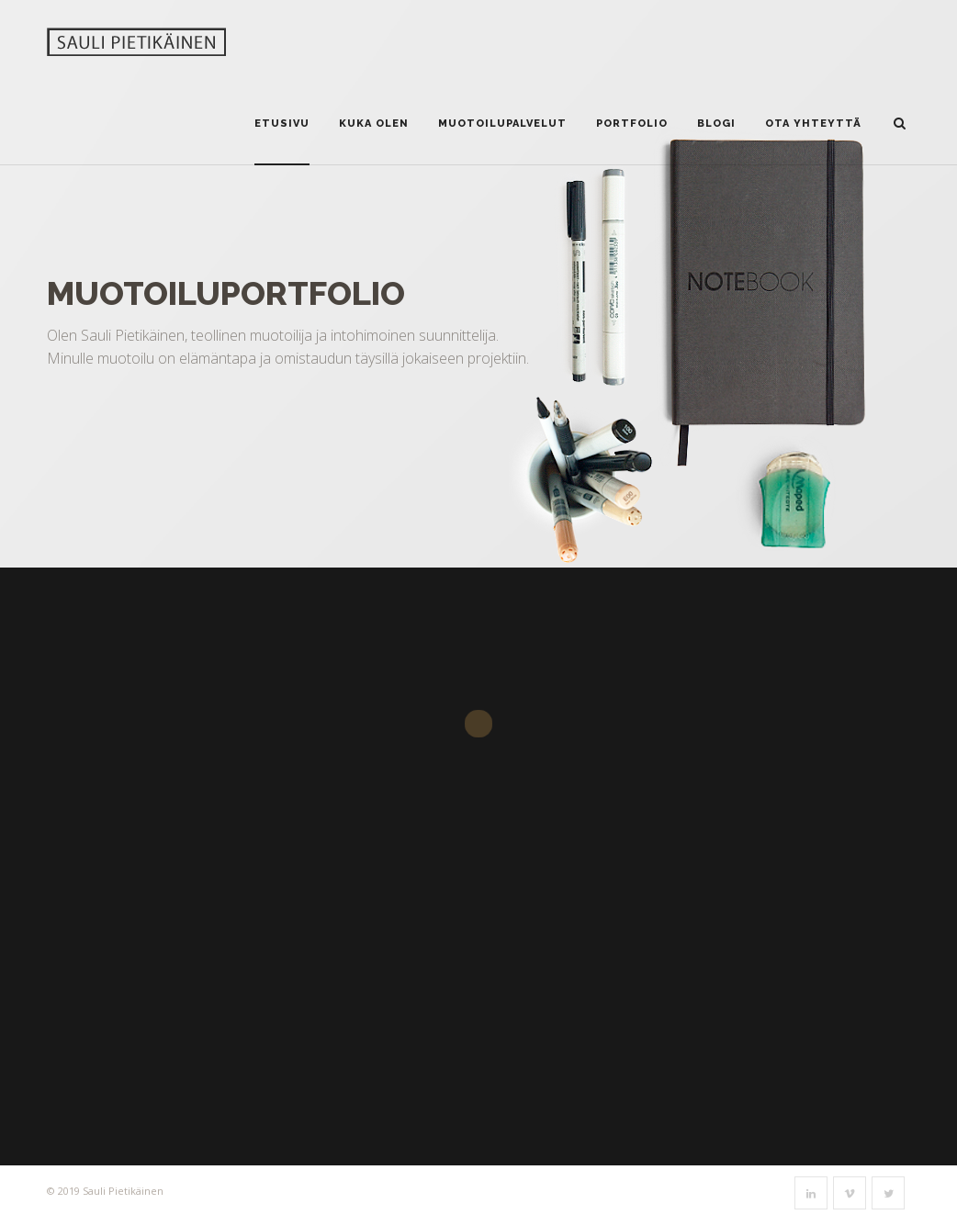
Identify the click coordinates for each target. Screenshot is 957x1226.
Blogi (716, 123)
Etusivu (282, 123)
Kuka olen (374, 123)
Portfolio (632, 123)
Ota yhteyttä (813, 123)
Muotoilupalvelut (502, 123)
